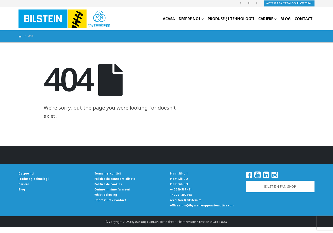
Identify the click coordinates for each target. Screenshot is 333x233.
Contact (304, 18)
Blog (286, 18)
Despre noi (189, 18)
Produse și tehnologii (231, 18)
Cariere (265, 18)
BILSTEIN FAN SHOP (280, 186)
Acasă (169, 18)
